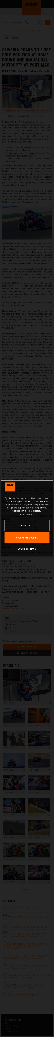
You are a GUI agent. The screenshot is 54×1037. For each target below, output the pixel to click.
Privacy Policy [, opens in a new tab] (24, 514)
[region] (27, 518)
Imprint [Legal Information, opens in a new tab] (31, 514)
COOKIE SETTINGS (27, 548)
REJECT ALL (27, 525)
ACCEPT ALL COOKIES (27, 537)
